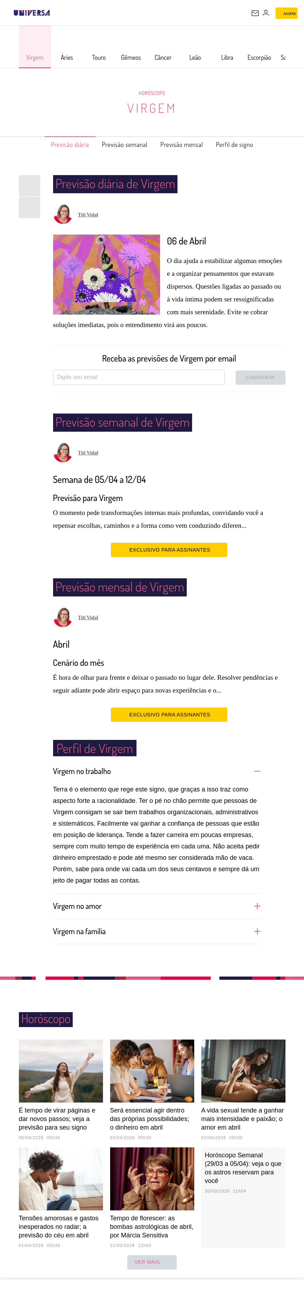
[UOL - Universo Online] (54, 13)
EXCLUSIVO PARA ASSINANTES (169, 549)
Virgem (152, 107)
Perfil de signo (246, 144)
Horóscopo (152, 93)
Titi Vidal (88, 214)
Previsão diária (58, 144)
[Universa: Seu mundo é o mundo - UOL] (32, 13)
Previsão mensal (186, 144)
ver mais (152, 1262)
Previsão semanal (121, 144)
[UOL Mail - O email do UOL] (255, 13)
